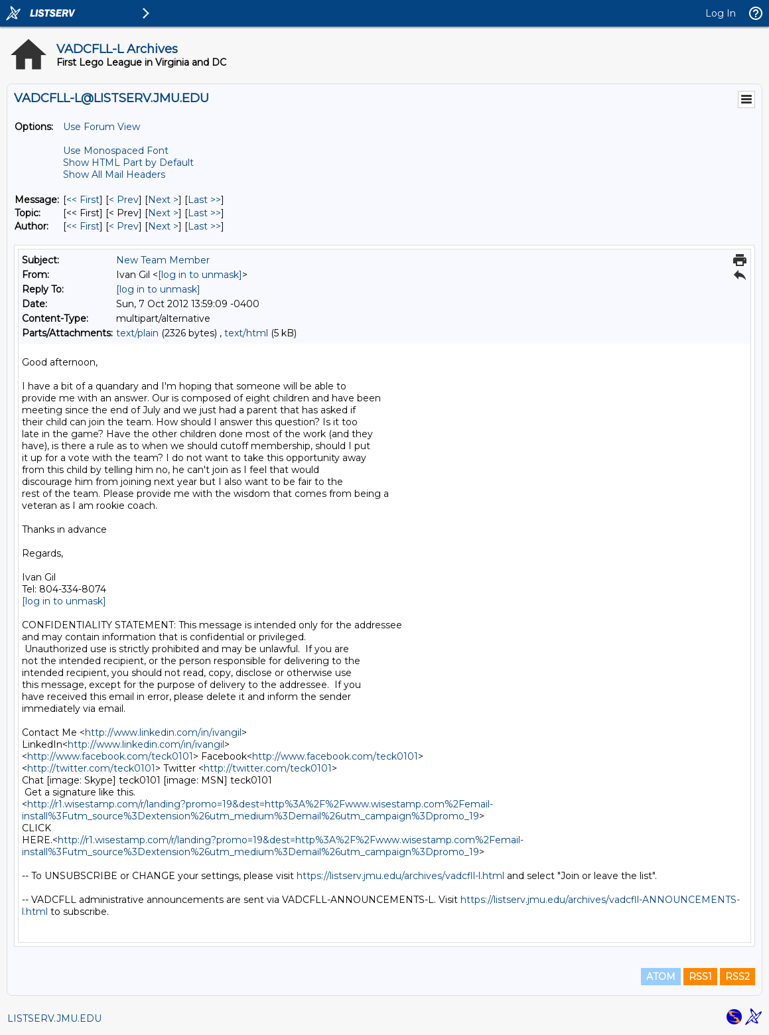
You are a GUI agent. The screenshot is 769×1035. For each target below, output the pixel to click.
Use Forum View (101, 127)
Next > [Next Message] (163, 200)
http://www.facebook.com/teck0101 (110, 756)
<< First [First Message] (83, 200)
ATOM (660, 977)
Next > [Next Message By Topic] (163, 213)
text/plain (137, 333)
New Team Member (163, 260)
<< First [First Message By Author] (83, 226)
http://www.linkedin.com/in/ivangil (163, 732)
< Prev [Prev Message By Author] (124, 226)
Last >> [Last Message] (204, 200)
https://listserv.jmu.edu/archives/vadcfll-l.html (400, 876)
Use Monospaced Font (116, 151)
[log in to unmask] (200, 275)
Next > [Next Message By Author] (163, 226)
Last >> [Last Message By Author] (204, 226)
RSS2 (737, 977)
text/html (246, 333)
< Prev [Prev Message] (124, 200)
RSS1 (700, 977)
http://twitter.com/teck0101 (91, 768)
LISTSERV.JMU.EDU (54, 1018)
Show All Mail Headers (114, 174)
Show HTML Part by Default (128, 163)
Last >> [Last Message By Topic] (204, 213)
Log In (720, 13)
